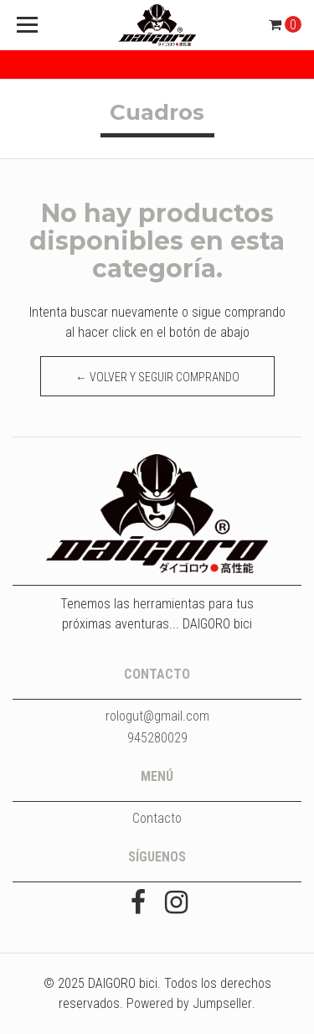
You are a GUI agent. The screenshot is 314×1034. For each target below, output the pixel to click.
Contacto (157, 818)
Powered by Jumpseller (189, 1003)
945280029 (157, 738)
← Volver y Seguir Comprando (157, 377)
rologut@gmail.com (157, 716)
